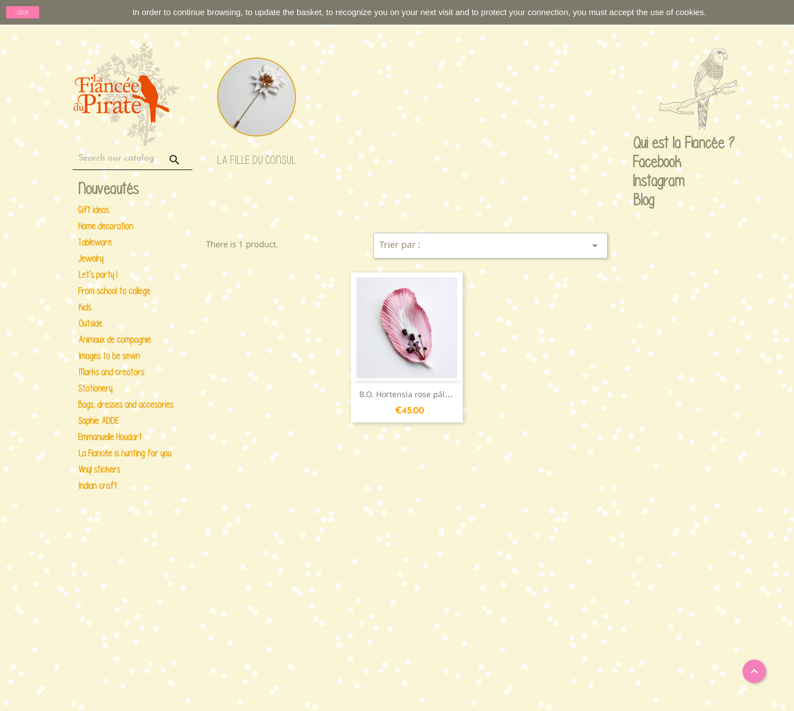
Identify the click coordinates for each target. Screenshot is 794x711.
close (23, 12)
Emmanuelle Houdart (110, 437)
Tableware (95, 242)
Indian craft (98, 486)
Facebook (644, 162)
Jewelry (91, 258)
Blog (643, 200)
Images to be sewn (109, 356)
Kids (84, 307)
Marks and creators (111, 372)
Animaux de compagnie (114, 340)
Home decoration (105, 226)
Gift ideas (93, 210)
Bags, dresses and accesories (125, 404)
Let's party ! (98, 275)
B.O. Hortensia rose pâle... (407, 394)
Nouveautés (108, 189)
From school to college (114, 291)
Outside (90, 323)
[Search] (132, 158)
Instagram (644, 182)
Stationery (95, 388)
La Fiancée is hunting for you (124, 453)
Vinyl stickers (99, 469)
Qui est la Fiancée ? (644, 143)
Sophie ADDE (98, 421)
